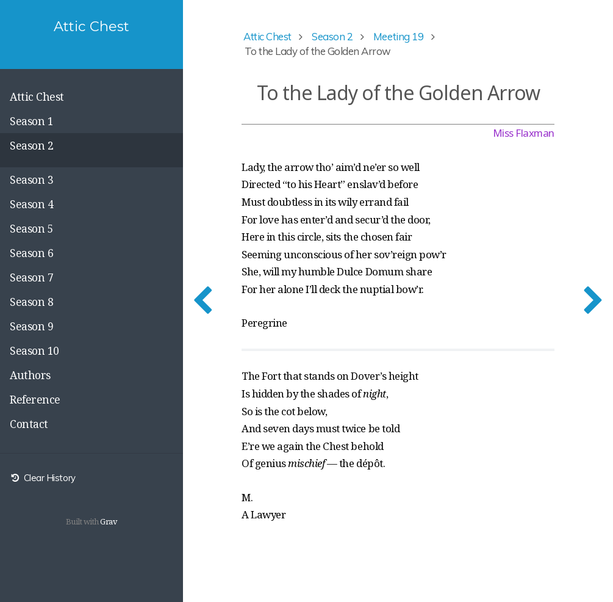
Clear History (43, 478)
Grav (108, 521)
